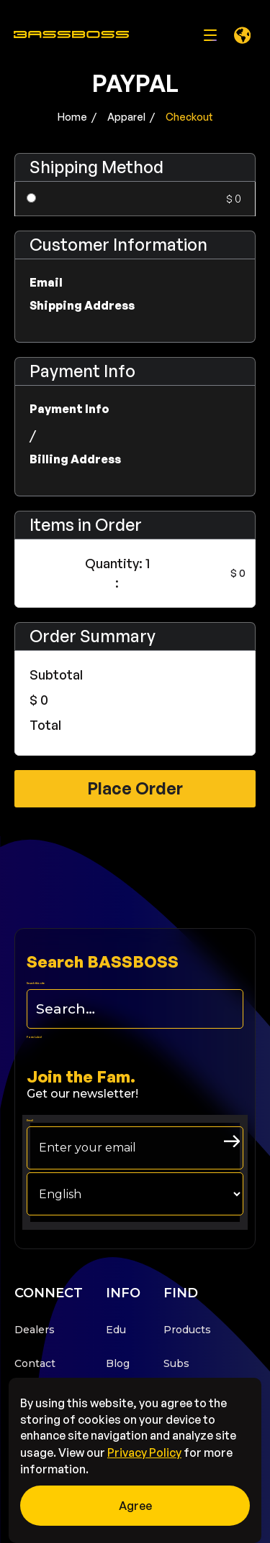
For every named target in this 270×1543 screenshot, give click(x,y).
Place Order (135, 788)
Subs (176, 1363)
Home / (77, 117)
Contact (34, 1363)
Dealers (34, 1329)
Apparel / (131, 117)
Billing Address (75, 459)
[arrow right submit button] (231, 1140)
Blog (118, 1363)
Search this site (36, 983)
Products (187, 1329)
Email (46, 282)
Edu (116, 1329)
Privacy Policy (144, 1452)
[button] (242, 35)
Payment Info (69, 409)
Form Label (34, 1037)
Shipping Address (82, 305)
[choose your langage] (135, 1193)
